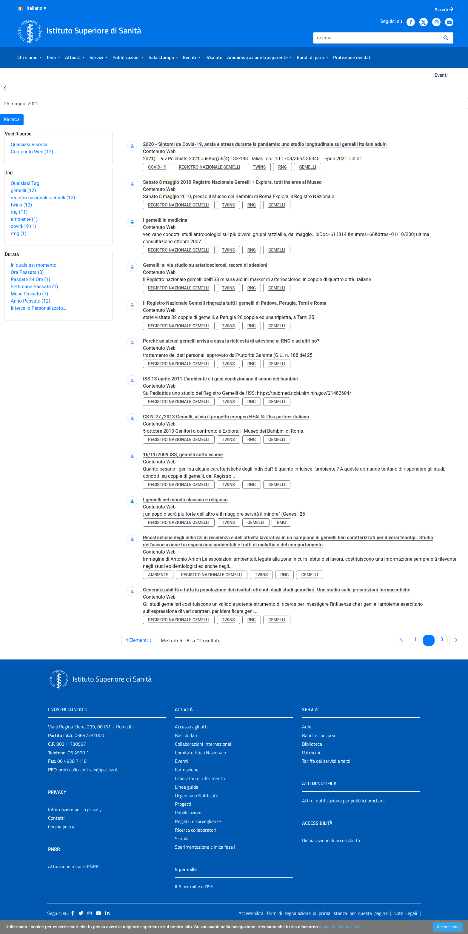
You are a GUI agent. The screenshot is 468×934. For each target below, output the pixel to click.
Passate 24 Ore (30, 279)
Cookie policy (61, 826)
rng (19, 212)
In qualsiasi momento (33, 265)
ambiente (24, 219)
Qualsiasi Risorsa (29, 144)
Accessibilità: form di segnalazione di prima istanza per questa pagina (313, 913)
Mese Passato (29, 294)
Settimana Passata (34, 286)
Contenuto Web (32, 152)
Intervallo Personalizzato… (38, 308)
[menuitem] (29, 57)
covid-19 (23, 226)
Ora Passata (27, 272)
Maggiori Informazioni (339, 926)
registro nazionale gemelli (43, 198)
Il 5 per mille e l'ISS (194, 886)
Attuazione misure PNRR (73, 866)
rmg (18, 233)
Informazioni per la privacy (75, 809)
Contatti (56, 818)
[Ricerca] (376, 38)
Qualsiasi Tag (25, 183)
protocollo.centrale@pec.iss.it (88, 769)
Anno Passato (30, 301)
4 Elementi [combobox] (141, 640)
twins (21, 205)
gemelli (23, 190)
